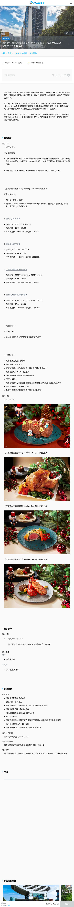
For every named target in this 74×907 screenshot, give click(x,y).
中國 (3, 53)
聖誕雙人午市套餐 (13, 219)
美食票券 (33, 53)
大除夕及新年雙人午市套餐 (16, 269)
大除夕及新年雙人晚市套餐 (16, 295)
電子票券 (6, 39)
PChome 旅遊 (37, 2)
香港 (9, 53)
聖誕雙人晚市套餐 (13, 244)
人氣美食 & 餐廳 (20, 53)
